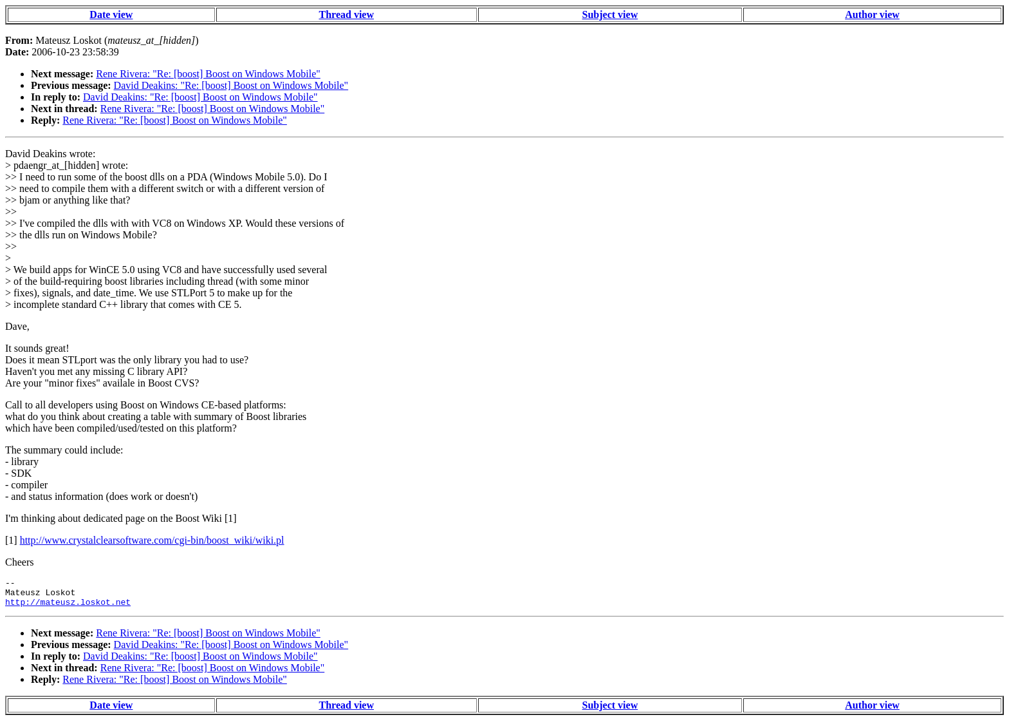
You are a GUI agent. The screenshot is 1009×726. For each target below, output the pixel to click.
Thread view (346, 14)
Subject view (610, 14)
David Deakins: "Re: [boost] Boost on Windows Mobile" (231, 85)
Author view (872, 14)
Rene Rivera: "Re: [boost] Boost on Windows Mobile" (208, 73)
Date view (111, 14)
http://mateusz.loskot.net (68, 607)
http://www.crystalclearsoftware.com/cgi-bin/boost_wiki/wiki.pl (152, 540)
